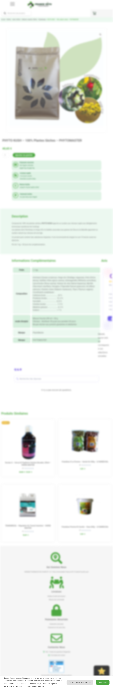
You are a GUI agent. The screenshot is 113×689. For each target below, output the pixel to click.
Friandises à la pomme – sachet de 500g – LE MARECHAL (85, 462)
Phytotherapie (42, 19)
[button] (100, 34)
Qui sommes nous (56, 567)
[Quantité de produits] (6, 155)
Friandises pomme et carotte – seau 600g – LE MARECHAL (85, 527)
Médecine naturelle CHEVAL (29, 19)
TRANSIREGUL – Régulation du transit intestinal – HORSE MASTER (28, 527)
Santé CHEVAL (16, 19)
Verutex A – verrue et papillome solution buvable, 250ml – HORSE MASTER (28, 464)
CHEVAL (9, 19)
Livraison (56, 591)
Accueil (3, 19)
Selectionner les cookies (80, 682)
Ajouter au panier (24, 155)
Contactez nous (56, 647)
